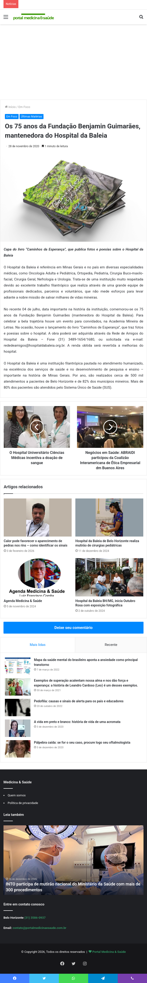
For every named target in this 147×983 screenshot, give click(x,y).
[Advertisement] (73, 63)
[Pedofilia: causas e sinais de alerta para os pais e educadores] (17, 707)
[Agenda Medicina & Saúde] (38, 577)
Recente (111, 645)
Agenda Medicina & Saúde (23, 601)
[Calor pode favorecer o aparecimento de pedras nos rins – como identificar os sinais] (38, 517)
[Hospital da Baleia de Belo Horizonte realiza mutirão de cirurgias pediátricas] (109, 517)
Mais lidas (38, 645)
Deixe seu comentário (73, 627)
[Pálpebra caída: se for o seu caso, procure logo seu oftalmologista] (17, 749)
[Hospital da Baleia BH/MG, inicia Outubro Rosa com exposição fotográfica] (109, 577)
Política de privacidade (23, 803)
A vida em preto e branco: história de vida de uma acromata (77, 722)
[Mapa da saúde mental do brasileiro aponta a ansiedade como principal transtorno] (17, 666)
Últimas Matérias (31, 116)
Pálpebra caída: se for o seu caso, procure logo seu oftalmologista (82, 742)
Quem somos (17, 795)
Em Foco (24, 107)
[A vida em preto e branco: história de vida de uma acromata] (17, 728)
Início (10, 107)
